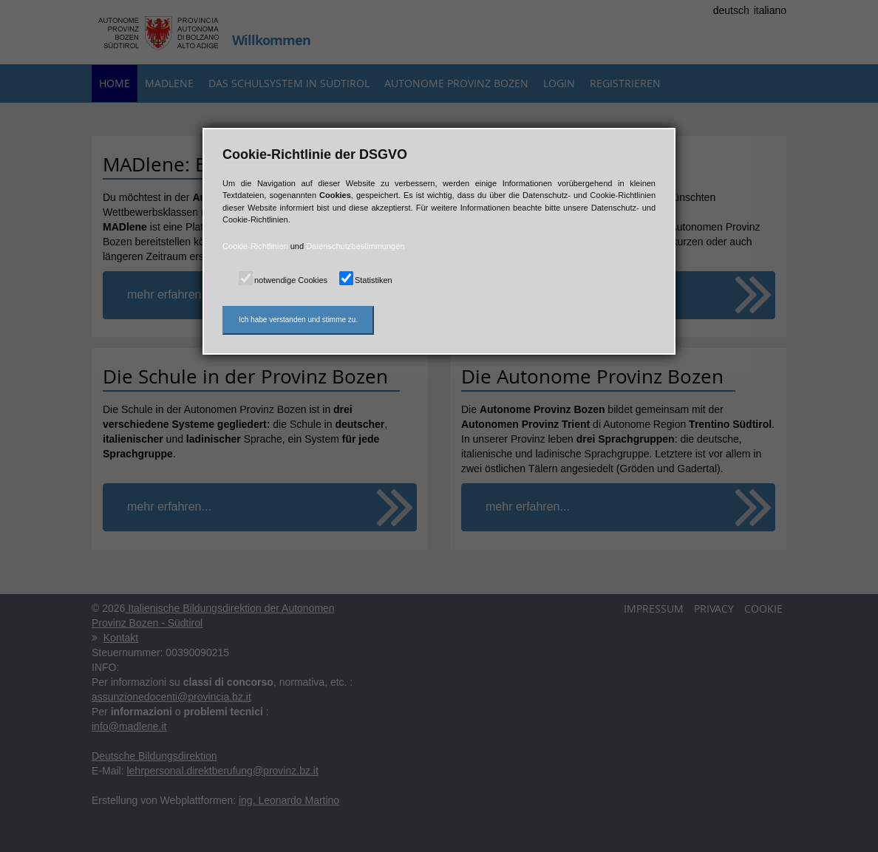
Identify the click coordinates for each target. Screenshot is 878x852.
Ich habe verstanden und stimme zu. (298, 320)
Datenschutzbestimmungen (355, 246)
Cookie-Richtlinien (255, 246)
